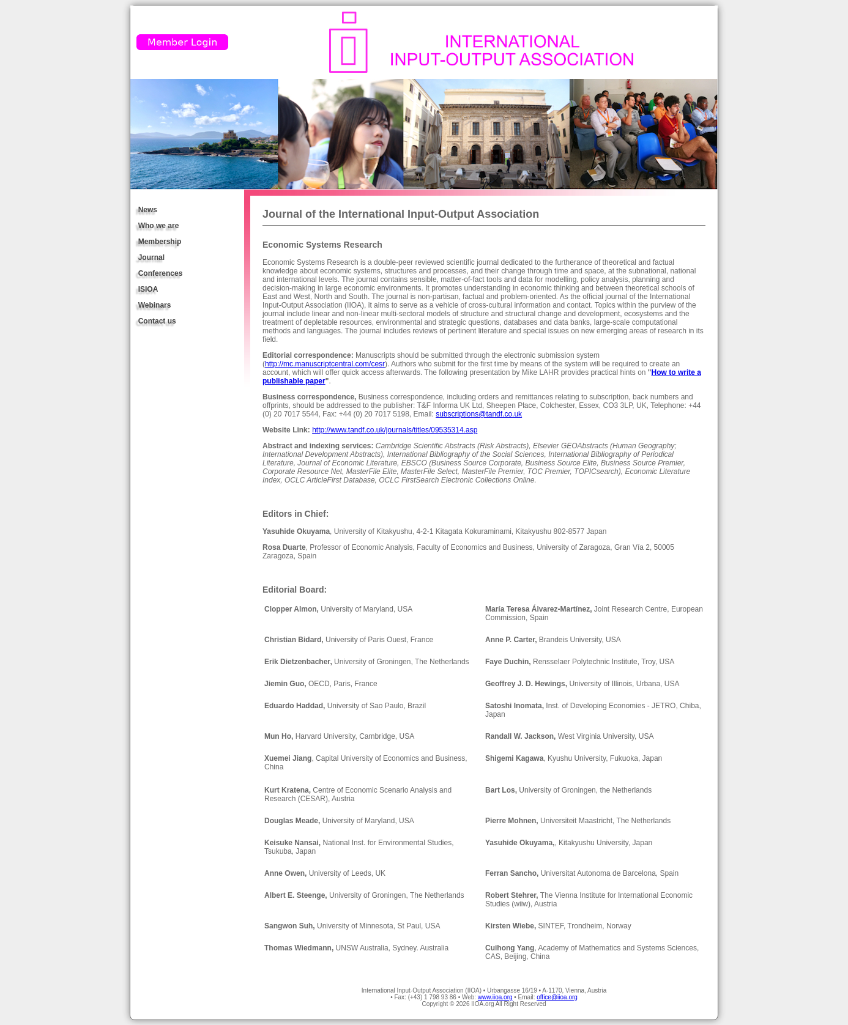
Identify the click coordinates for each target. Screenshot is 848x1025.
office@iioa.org (557, 997)
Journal (151, 257)
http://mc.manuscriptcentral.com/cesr (325, 364)
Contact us (157, 321)
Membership (160, 241)
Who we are (158, 225)
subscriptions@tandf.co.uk (479, 414)
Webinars (154, 305)
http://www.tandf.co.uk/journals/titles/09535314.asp (394, 430)
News (147, 209)
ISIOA (148, 289)
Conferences (160, 273)
